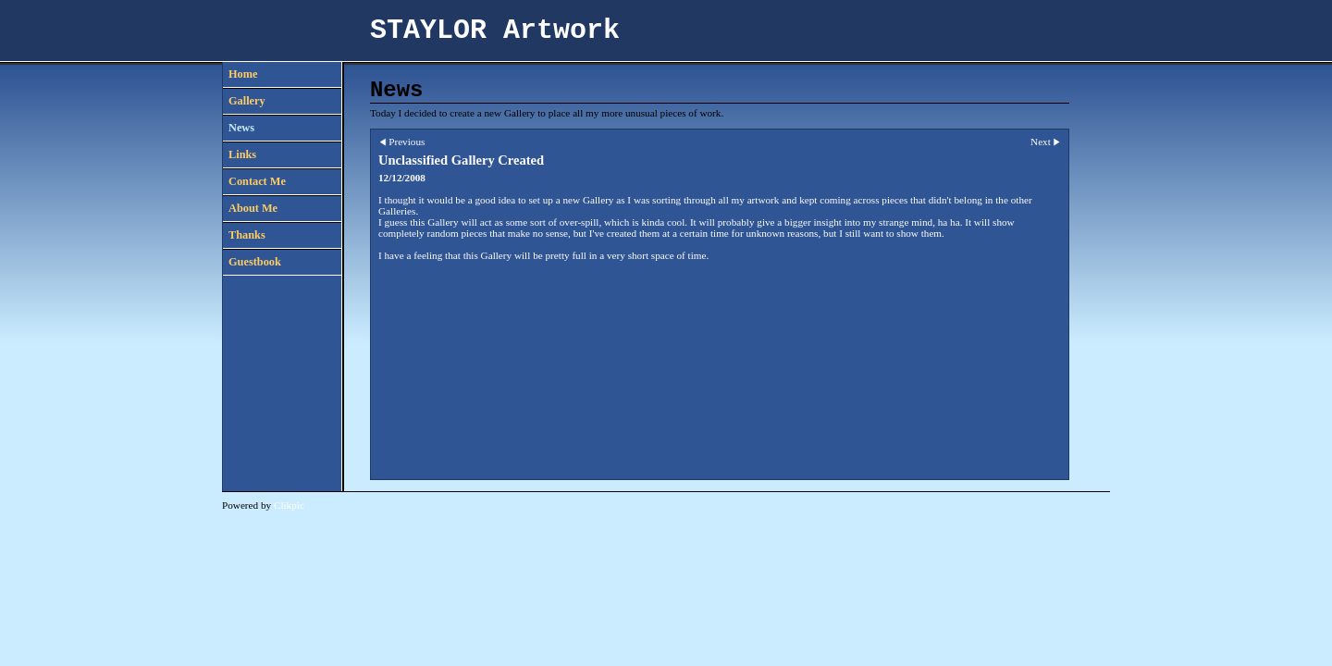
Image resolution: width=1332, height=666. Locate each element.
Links (242, 154)
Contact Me (257, 181)
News (241, 127)
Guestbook (254, 261)
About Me (253, 208)
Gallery (246, 100)
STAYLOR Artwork (495, 30)
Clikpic (289, 505)
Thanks (246, 234)
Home (242, 74)
